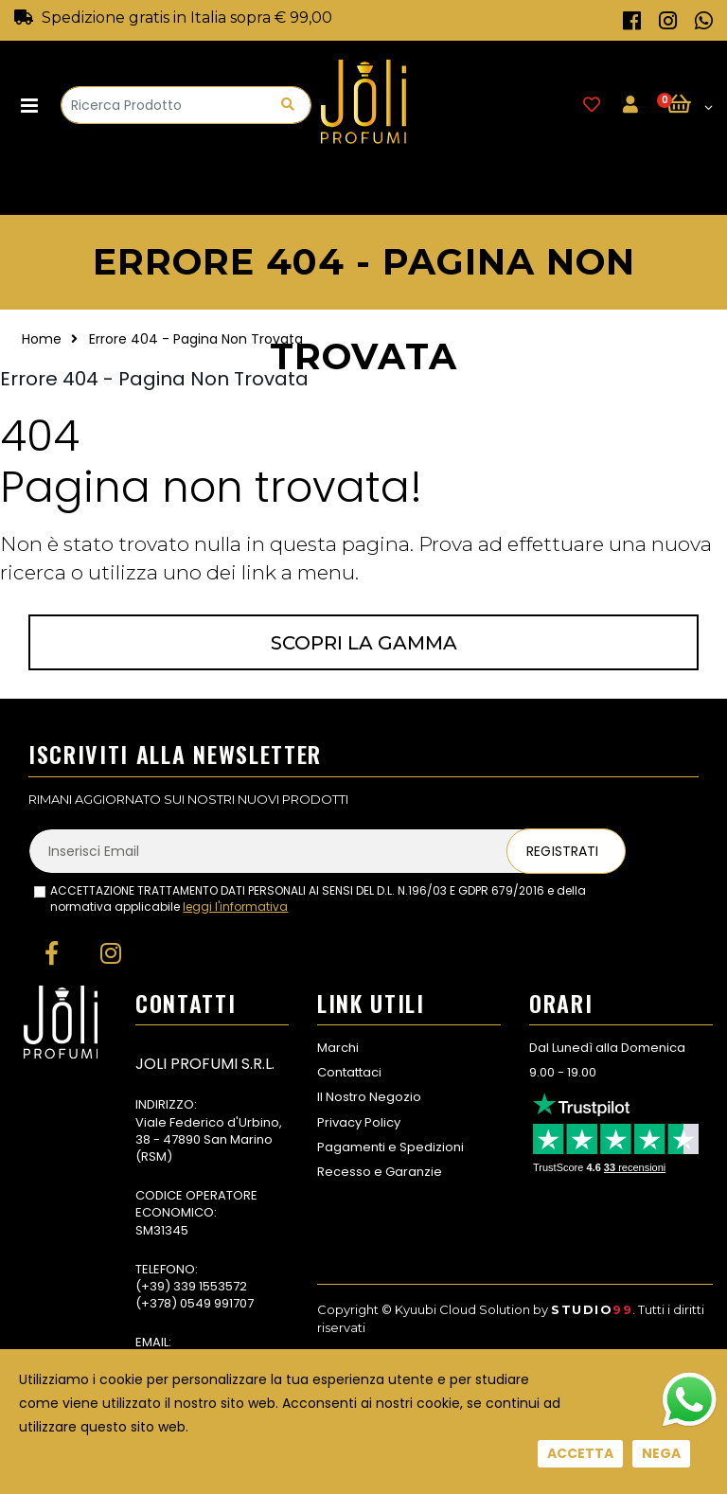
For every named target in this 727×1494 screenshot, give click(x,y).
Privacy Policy (358, 1122)
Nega (661, 1453)
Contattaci (349, 1072)
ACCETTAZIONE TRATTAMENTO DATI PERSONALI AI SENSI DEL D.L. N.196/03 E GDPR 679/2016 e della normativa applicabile (318, 899)
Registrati (562, 851)
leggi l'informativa (235, 906)
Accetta (580, 1453)
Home (42, 338)
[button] (689, 105)
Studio (591, 1309)
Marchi (338, 1048)
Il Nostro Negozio (369, 1097)
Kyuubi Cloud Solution (462, 1309)
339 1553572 (210, 1286)
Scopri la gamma (364, 642)
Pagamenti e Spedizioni (390, 1147)
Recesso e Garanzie (379, 1172)
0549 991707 (217, 1303)
